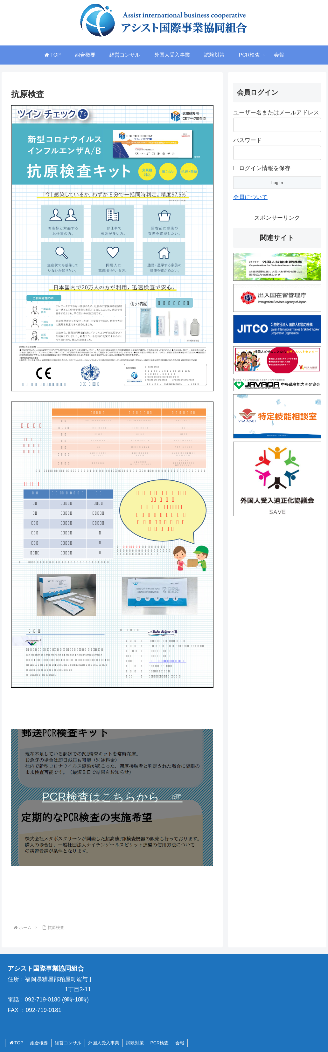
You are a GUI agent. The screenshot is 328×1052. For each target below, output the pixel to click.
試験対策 (135, 1042)
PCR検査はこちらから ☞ (112, 796)
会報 (179, 1042)
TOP (16, 1042)
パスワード (247, 140)
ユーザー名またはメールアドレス (276, 112)
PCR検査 (159, 1042)
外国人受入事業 (103, 1042)
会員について (250, 197)
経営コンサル (68, 1042)
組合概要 (39, 1042)
